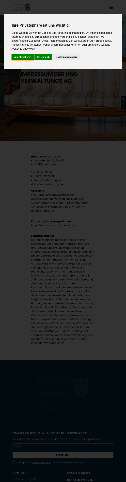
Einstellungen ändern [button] (67, 57)
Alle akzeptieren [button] (22, 57)
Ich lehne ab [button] (43, 57)
